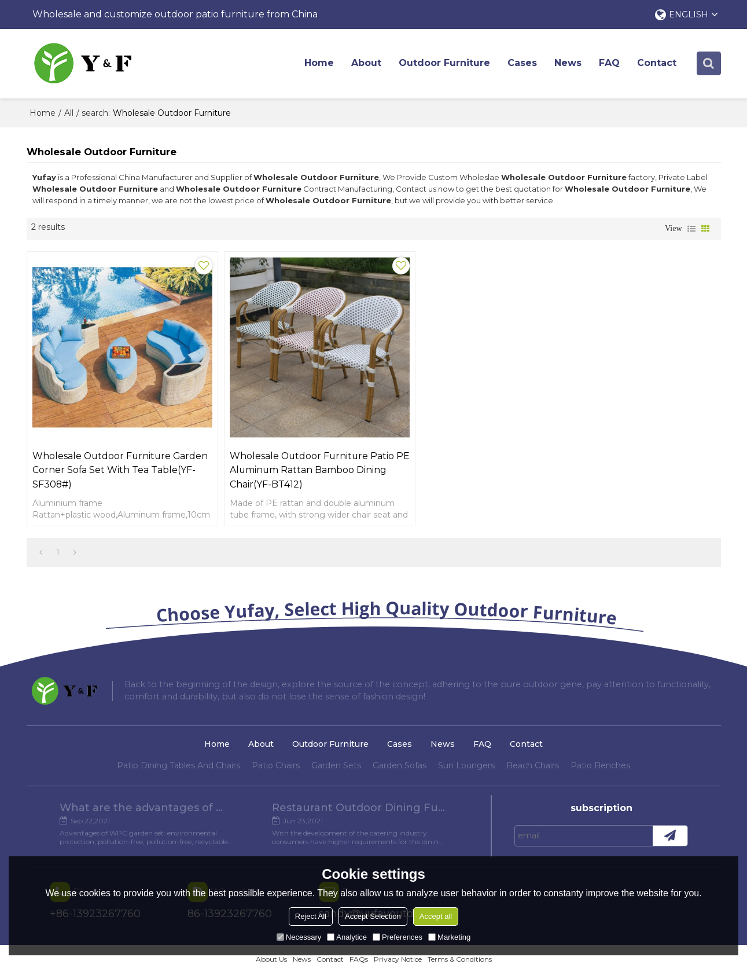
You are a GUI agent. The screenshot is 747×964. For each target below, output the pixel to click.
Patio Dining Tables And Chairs (178, 744)
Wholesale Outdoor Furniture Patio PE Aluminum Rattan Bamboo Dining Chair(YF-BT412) (280, 448)
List (691, 229)
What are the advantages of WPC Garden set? (146, 786)
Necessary (299, 937)
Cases (523, 63)
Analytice (347, 937)
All (68, 113)
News (569, 63)
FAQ (610, 63)
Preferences (397, 937)
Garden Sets (336, 744)
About (367, 63)
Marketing (449, 937)
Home (320, 63)
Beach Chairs (532, 744)
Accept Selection (373, 916)
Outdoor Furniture (445, 63)
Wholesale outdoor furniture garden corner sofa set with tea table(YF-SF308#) (109, 448)
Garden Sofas (399, 744)
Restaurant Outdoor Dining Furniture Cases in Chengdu (359, 786)
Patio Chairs (276, 744)
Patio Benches (600, 744)
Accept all (436, 916)
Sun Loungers (466, 744)
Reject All (310, 916)
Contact (658, 63)
